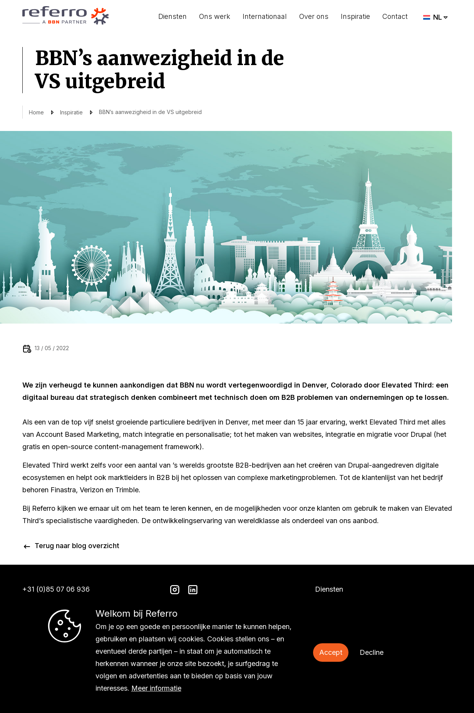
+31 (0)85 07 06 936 (56, 589)
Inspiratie (355, 16)
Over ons (313, 16)
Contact (395, 16)
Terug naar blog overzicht (77, 546)
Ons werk (214, 16)
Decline (372, 652)
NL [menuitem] (437, 17)
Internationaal (265, 16)
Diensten (172, 16)
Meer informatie (156, 688)
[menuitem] (436, 17)
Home (36, 112)
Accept (330, 652)
